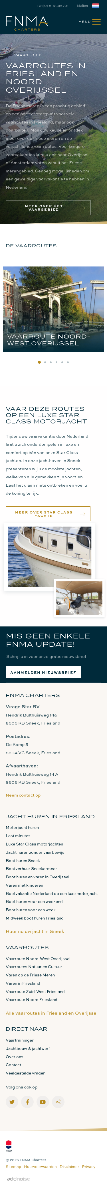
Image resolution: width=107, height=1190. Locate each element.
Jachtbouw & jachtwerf (28, 1048)
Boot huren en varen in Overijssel (37, 876)
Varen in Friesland (23, 983)
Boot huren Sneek (23, 860)
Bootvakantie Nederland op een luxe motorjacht (52, 893)
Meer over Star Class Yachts (50, 514)
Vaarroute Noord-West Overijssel (38, 958)
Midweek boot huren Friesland (35, 918)
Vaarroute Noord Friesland (31, 999)
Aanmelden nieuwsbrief (43, 672)
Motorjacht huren (22, 827)
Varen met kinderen (24, 885)
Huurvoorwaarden (40, 1166)
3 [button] (51, 362)
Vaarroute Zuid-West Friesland (35, 991)
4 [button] (56, 362)
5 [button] (62, 362)
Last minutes (18, 835)
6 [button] (68, 362)
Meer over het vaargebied (55, 207)
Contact (13, 1064)
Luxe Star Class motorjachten (34, 844)
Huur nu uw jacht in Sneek (35, 931)
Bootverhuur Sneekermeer (31, 868)
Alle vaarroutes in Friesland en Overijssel (52, 1013)
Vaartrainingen (20, 1040)
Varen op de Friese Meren (30, 975)
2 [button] (45, 362)
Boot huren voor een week (31, 909)
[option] (53, 310)
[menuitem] (87, 21)
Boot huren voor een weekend (34, 901)
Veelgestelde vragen (25, 1073)
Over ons (14, 1056)
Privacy (88, 1166)
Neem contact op (23, 795)
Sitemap (13, 1166)
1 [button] (39, 362)
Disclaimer (69, 1166)
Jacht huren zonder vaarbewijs (35, 852)
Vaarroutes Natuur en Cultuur (34, 966)
